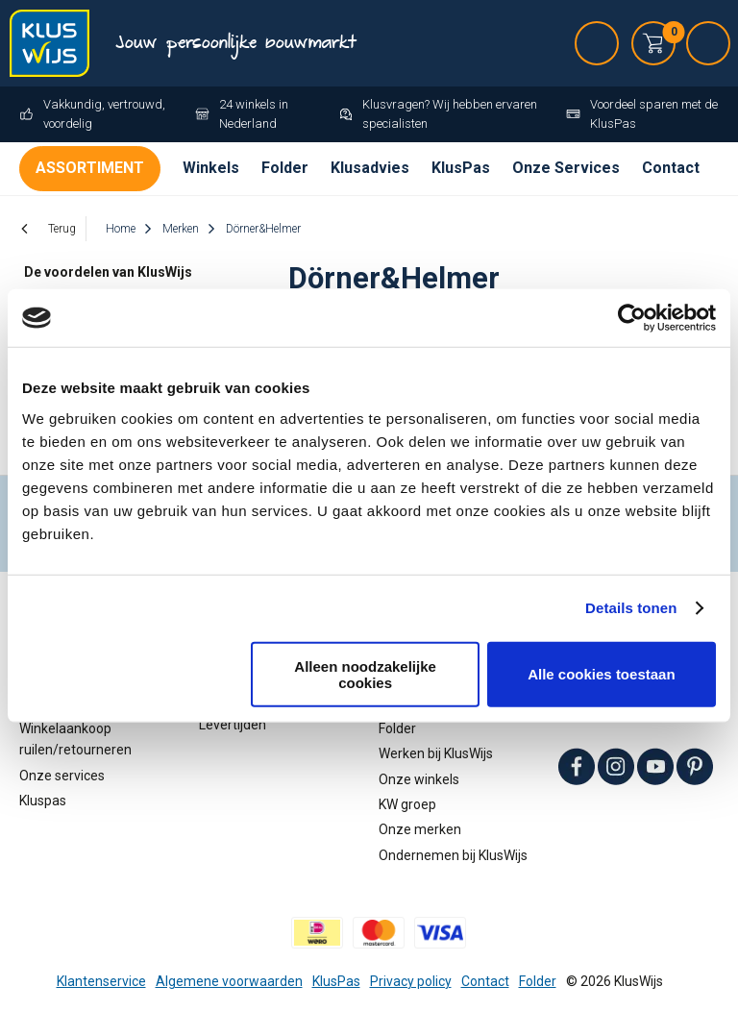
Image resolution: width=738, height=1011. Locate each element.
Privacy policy (411, 981)
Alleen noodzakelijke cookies (365, 673)
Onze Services (566, 168)
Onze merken (420, 829)
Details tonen (630, 608)
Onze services (62, 775)
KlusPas (460, 168)
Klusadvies (370, 168)
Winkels (211, 168)
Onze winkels (419, 779)
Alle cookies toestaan (601, 674)
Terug (62, 228)
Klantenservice (101, 981)
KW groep (407, 804)
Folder (284, 168)
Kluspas (42, 800)
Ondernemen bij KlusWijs (453, 855)
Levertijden (232, 724)
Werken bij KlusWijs (436, 753)
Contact (671, 168)
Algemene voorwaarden (229, 981)
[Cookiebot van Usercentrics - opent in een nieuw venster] (632, 318)
